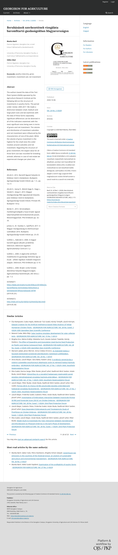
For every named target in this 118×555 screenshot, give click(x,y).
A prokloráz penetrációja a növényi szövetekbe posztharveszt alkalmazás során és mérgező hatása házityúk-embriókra (43, 362)
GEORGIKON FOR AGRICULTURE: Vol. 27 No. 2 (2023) (32, 467)
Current (6, 13)
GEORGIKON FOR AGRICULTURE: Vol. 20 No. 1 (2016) (32, 357)
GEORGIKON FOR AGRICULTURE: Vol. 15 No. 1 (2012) (37, 336)
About (26, 13)
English (86, 27)
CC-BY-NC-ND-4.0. (65, 494)
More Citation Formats (57, 207)
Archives (16, 13)
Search (109, 13)
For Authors (87, 49)
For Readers (87, 45)
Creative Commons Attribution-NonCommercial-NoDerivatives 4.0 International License (60, 142)
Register (105, 2)
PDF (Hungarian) (56, 89)
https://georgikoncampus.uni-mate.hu (22, 516)
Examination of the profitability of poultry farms (57, 464)
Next (72, 434)
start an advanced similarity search (31, 439)
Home (9, 20)
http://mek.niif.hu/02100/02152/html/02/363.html (26, 302)
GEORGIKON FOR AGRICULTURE (25, 9)
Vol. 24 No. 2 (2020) (29, 20)
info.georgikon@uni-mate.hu (20, 518)
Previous (12, 434)
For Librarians (88, 52)
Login (113, 2)
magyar (86, 31)
